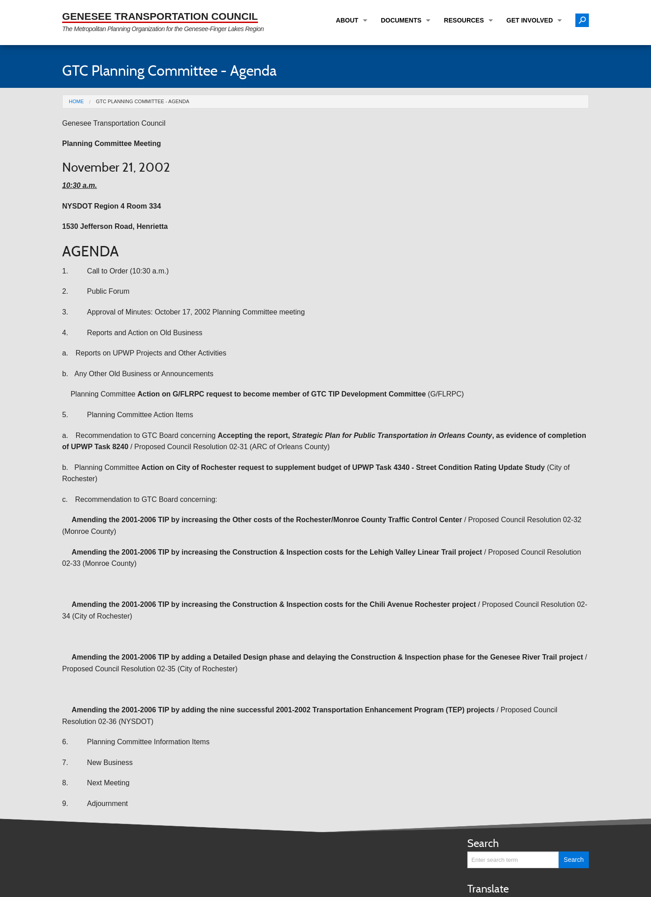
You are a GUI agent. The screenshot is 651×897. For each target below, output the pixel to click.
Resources (464, 20)
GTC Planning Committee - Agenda (142, 101)
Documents (401, 20)
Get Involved (529, 20)
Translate (488, 888)
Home (76, 101)
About (347, 20)
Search (483, 843)
